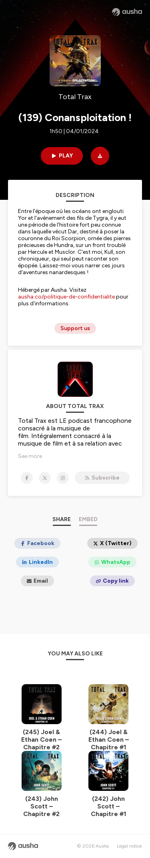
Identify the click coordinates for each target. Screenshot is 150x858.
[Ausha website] (127, 12)
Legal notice (129, 846)
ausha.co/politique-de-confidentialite (66, 296)
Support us (75, 328)
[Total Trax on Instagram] (63, 478)
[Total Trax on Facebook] (27, 478)
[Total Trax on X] (45, 478)
